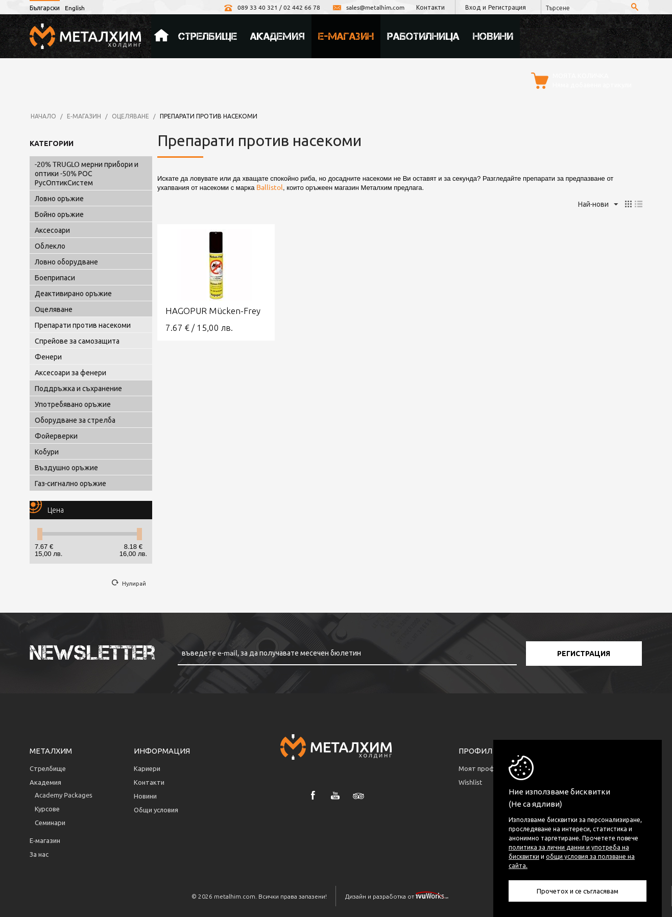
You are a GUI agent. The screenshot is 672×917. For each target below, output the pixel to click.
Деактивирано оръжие (73, 293)
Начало (161, 36)
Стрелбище (207, 36)
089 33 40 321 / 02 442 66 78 (271, 7)
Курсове (47, 808)
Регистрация (507, 7)
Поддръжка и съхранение (78, 388)
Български (45, 8)
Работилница (423, 36)
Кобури (47, 451)
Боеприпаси (55, 277)
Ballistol (269, 186)
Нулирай (134, 583)
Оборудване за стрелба (75, 419)
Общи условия (156, 809)
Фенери (48, 356)
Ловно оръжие (59, 198)
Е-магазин (346, 36)
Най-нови (598, 205)
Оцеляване (130, 116)
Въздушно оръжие (66, 467)
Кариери (147, 768)
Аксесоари (52, 229)
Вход (473, 7)
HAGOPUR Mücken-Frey (212, 311)
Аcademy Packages (63, 794)
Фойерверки (56, 435)
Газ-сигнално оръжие (70, 483)
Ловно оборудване (66, 261)
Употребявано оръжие (73, 403)
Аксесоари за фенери (70, 372)
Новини (493, 36)
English (75, 8)
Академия (277, 36)
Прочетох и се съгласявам (577, 890)
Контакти (430, 7)
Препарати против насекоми (83, 324)
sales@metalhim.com (368, 7)
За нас (39, 854)
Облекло (50, 245)
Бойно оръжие (59, 214)
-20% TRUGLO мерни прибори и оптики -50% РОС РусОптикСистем (86, 173)
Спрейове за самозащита (77, 340)
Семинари (50, 822)
